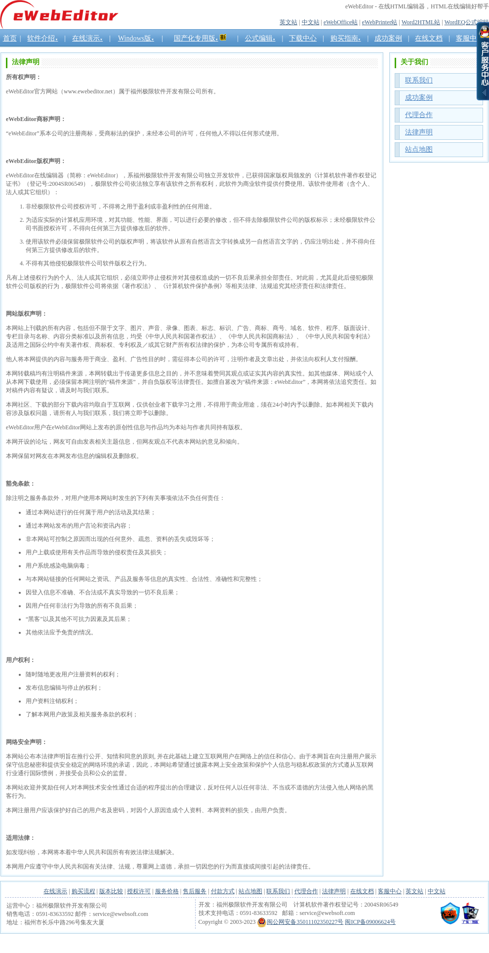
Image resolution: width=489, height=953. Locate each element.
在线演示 (87, 38)
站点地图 (419, 149)
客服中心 (390, 891)
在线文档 (362, 891)
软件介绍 (42, 38)
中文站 (311, 22)
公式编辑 (260, 38)
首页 (10, 38)
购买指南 (345, 38)
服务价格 (167, 891)
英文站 (288, 22)
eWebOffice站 (341, 22)
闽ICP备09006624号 (370, 921)
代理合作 (419, 115)
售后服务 (194, 891)
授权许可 (139, 891)
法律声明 (419, 132)
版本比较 (111, 891)
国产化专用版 (196, 38)
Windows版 (136, 38)
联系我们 (419, 80)
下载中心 (303, 38)
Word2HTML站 (421, 22)
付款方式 (223, 891)
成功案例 (388, 38)
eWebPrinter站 (380, 22)
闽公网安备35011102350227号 (300, 921)
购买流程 (83, 891)
